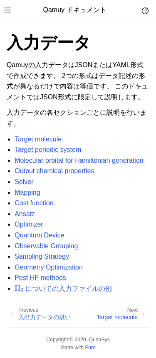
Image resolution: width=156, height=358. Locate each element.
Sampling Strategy (42, 256)
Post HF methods (40, 277)
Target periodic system (48, 149)
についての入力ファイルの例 (63, 288)
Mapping (27, 192)
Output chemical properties (54, 170)
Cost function (34, 203)
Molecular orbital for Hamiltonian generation (79, 160)
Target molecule (38, 139)
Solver (24, 181)
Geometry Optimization (49, 267)
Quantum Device (39, 235)
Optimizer (29, 224)
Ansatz (25, 213)
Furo (90, 347)
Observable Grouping (46, 246)
